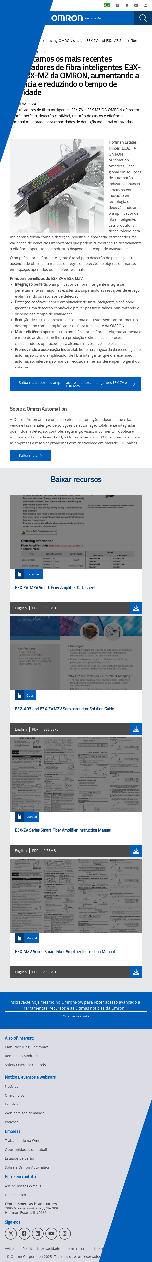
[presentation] (9, 18)
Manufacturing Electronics (27, 1047)
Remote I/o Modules (21, 1055)
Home (10, 40)
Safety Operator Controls (25, 1064)
